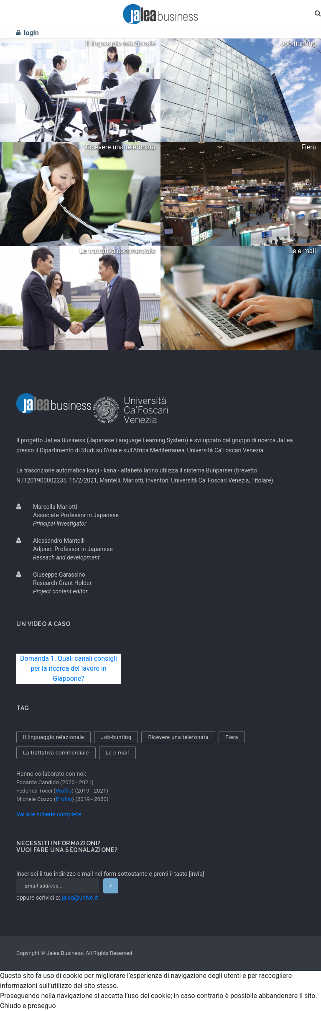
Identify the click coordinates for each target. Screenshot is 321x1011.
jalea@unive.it (80, 897)
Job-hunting (116, 737)
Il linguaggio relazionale (53, 737)
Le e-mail (117, 752)
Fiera (231, 737)
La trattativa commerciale (56, 752)
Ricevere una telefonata (178, 737)
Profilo (64, 791)
